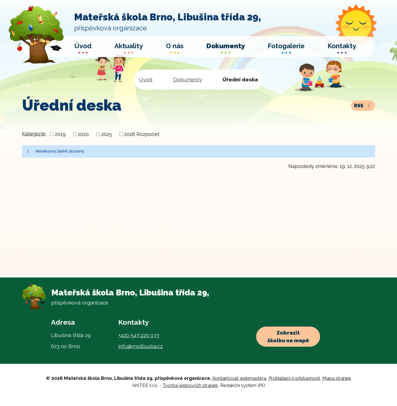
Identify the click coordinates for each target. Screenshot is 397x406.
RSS (363, 105)
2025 (106, 134)
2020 (83, 134)
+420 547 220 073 (138, 335)
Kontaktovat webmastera (239, 378)
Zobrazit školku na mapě (288, 337)
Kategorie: (34, 134)
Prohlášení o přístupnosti (294, 378)
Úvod (145, 79)
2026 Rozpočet (141, 134)
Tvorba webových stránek (190, 385)
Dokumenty (187, 79)
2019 (60, 134)
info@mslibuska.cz (140, 346)
